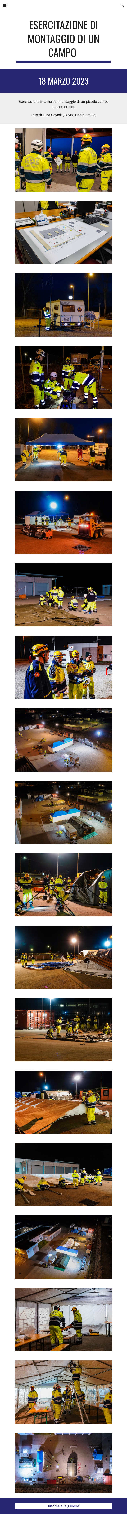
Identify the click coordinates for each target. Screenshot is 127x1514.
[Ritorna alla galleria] (63, 1506)
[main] (63, 40)
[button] (4, 5)
